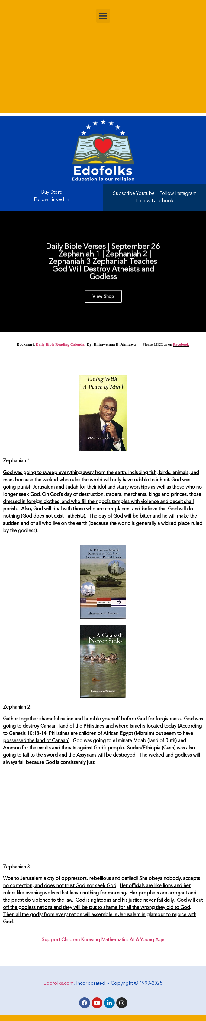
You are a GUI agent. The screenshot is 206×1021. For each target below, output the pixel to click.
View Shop (103, 299)
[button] (103, 16)
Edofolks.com (58, 983)
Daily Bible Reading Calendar (61, 344)
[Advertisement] (103, 71)
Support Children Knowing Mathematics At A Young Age (103, 940)
